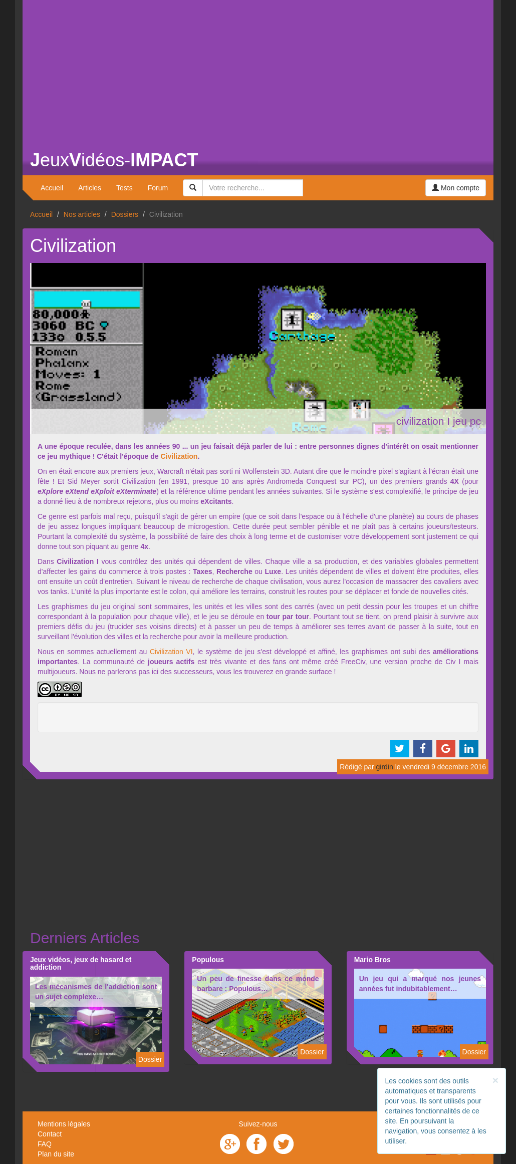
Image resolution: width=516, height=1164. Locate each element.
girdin (384, 767)
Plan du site (56, 1154)
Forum (158, 188)
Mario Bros (372, 960)
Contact (50, 1134)
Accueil (52, 188)
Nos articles (82, 214)
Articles (89, 188)
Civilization (178, 456)
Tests (124, 188)
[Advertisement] (258, 70)
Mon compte (455, 188)
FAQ (45, 1144)
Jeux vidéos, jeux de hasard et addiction (80, 963)
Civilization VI (171, 652)
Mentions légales (64, 1124)
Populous (208, 960)
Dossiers (124, 214)
